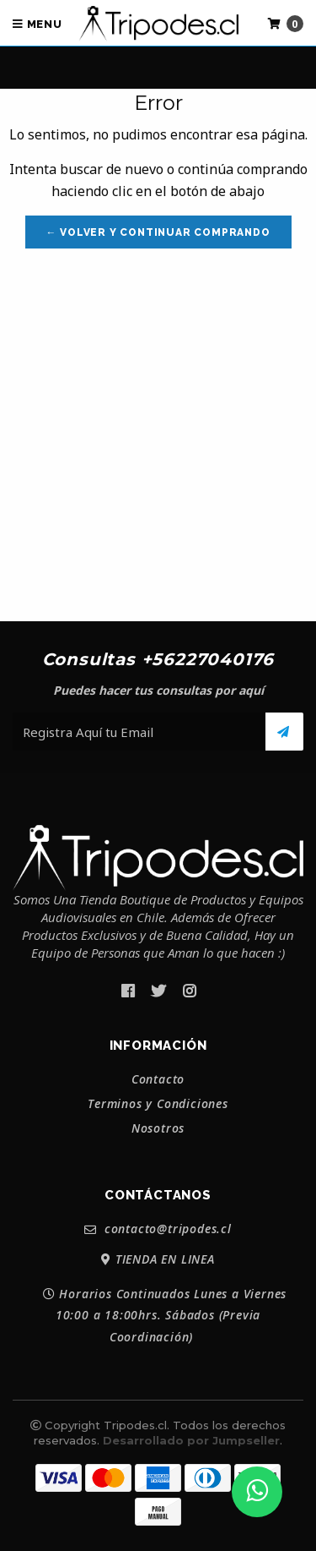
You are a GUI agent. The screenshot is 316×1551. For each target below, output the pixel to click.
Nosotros (158, 1128)
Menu (37, 24)
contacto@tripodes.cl (158, 1229)
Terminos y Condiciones (158, 1104)
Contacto (158, 1079)
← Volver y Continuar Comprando (158, 232)
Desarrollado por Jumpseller (191, 1440)
